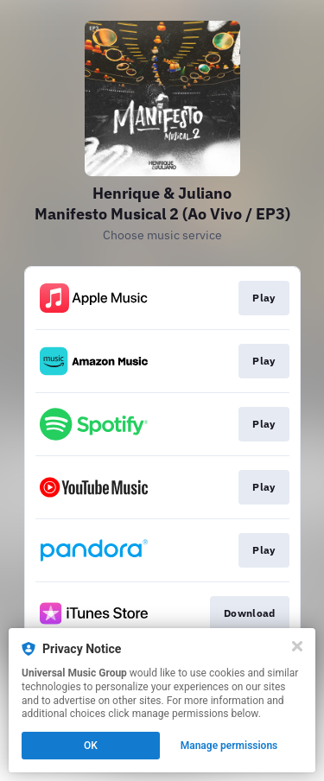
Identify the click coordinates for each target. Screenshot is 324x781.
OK (91, 746)
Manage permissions (229, 746)
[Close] (297, 646)
